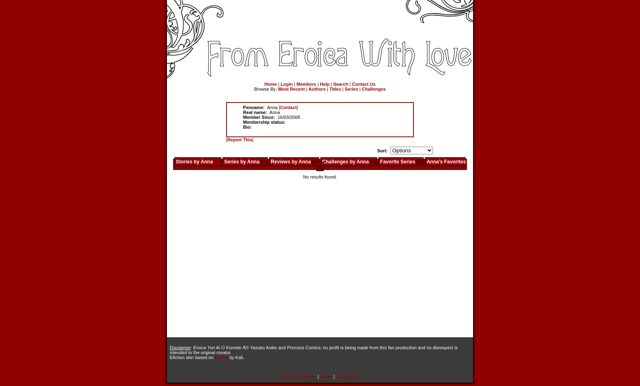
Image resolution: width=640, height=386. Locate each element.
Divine (221, 357)
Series (351, 89)
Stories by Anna (194, 162)
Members (306, 84)
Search (340, 84)
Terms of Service (298, 376)
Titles (335, 89)
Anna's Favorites (446, 162)
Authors (317, 89)
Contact (288, 107)
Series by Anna (241, 162)
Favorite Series (397, 162)
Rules (326, 376)
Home (270, 84)
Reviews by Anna (291, 162)
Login (286, 84)
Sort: (382, 150)
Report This (239, 139)
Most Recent (291, 89)
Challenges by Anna (345, 162)
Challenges (374, 89)
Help (325, 84)
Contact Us (364, 84)
